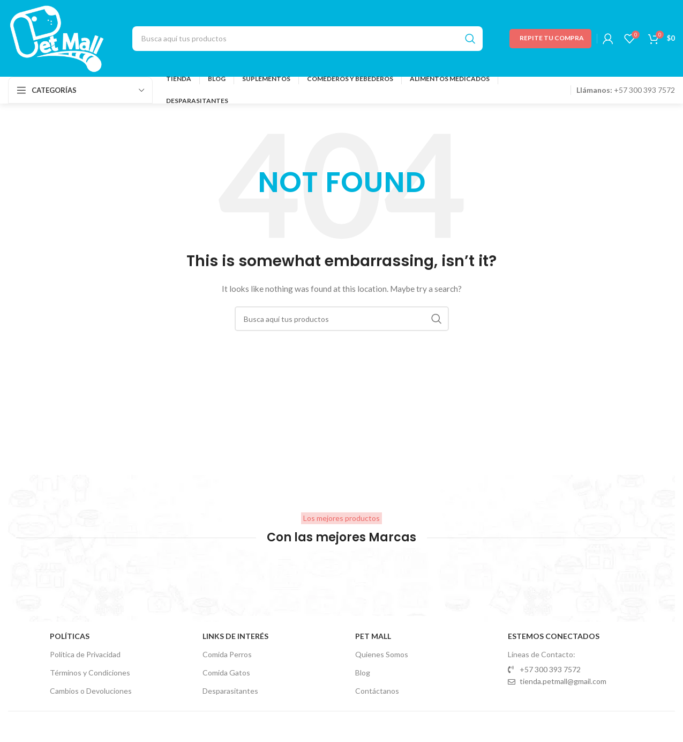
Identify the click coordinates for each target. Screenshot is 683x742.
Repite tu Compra (552, 38)
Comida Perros (227, 654)
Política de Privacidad (85, 654)
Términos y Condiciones (90, 672)
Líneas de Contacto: (541, 654)
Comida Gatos (226, 672)
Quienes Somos (381, 654)
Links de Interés (235, 636)
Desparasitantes (230, 690)
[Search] (307, 38)
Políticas (69, 636)
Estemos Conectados (553, 636)
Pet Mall (373, 636)
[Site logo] (57, 37)
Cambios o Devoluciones (91, 690)
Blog (362, 672)
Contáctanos (377, 690)
